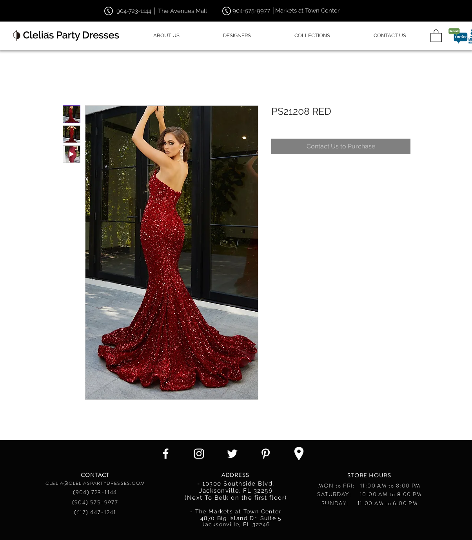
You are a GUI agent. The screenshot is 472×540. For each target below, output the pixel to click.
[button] (436, 35)
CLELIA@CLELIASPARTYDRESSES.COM (95, 483)
